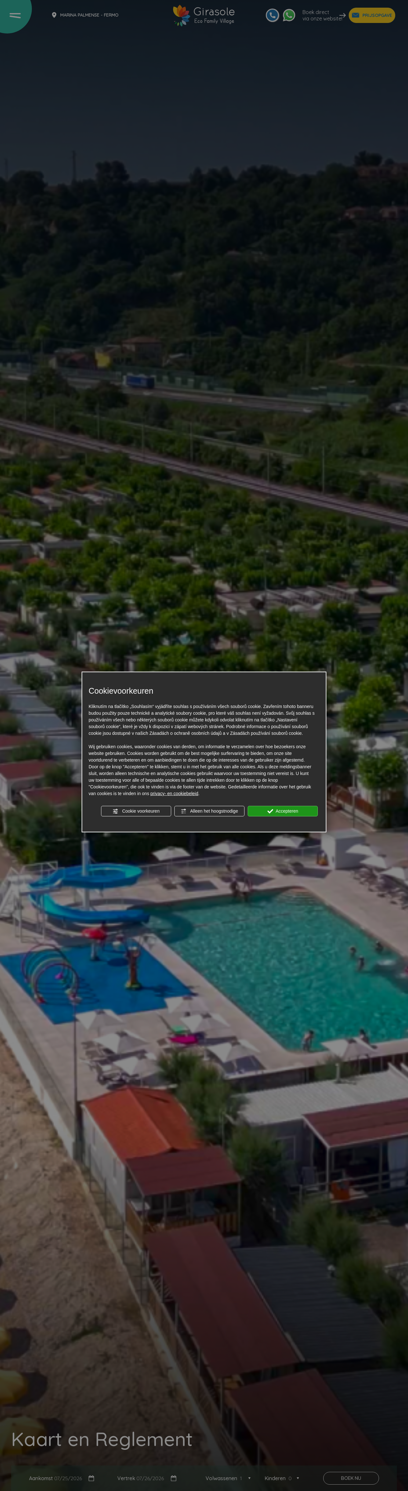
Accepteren (282, 811)
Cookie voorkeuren (136, 811)
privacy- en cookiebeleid (174, 793)
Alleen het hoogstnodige (209, 811)
